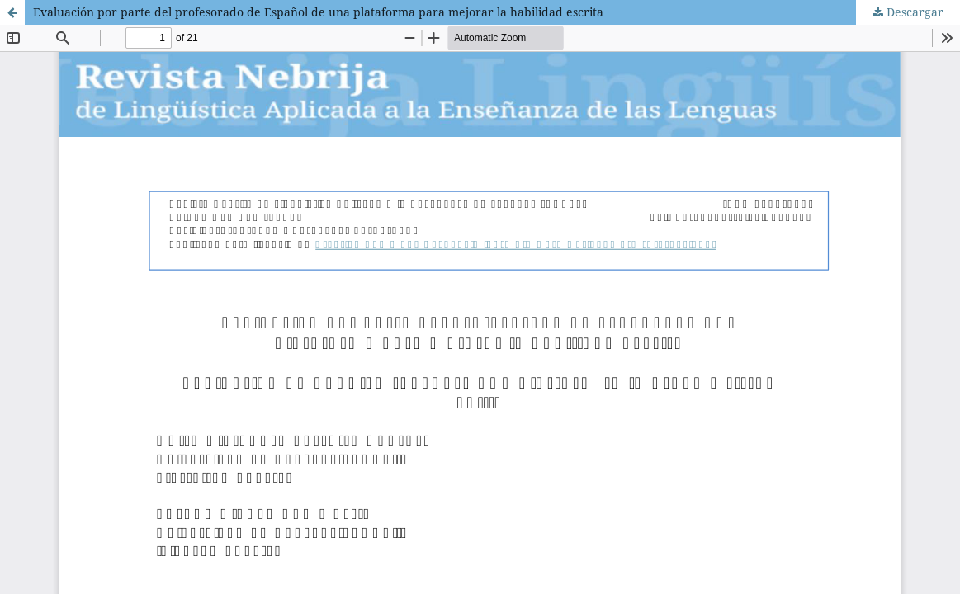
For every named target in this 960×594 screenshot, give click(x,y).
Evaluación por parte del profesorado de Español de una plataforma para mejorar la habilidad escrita (318, 12)
